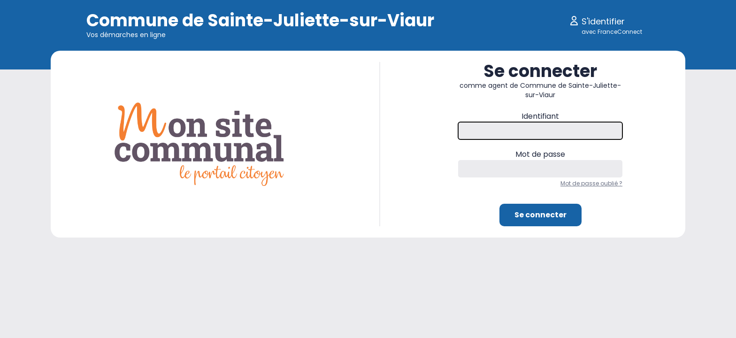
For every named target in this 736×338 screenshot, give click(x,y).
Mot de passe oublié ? (591, 183)
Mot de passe (540, 154)
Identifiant (540, 116)
